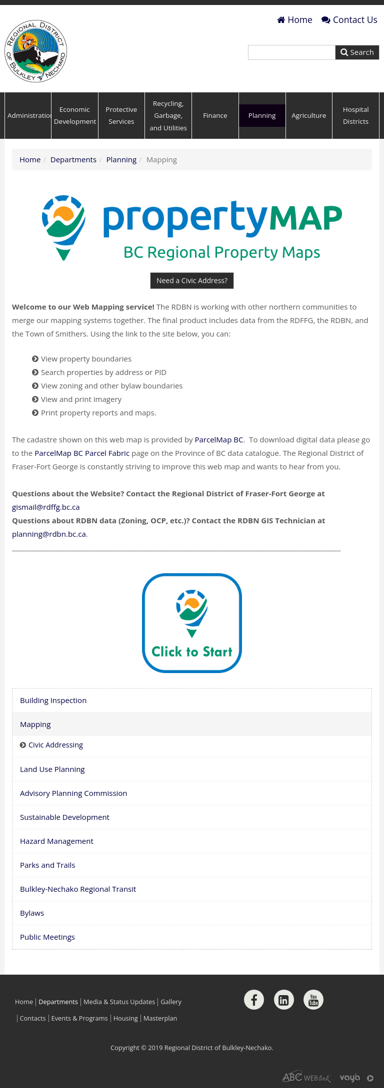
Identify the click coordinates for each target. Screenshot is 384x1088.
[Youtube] (313, 1000)
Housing (126, 1018)
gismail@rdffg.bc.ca (46, 507)
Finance (215, 115)
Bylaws (32, 913)
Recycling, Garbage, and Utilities (168, 115)
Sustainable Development (65, 817)
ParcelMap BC (218, 439)
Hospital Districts (356, 115)
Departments (73, 159)
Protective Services (121, 115)
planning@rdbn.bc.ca (49, 534)
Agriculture (309, 115)
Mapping (35, 724)
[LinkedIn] (284, 1000)
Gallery (171, 1002)
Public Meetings (47, 937)
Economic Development (75, 115)
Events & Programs (80, 1018)
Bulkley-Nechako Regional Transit (78, 889)
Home (294, 19)
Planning (262, 115)
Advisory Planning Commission (74, 793)
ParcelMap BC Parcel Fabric (83, 453)
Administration (29, 115)
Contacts (33, 1018)
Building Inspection (53, 700)
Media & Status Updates (119, 1002)
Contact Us (350, 19)
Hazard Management (57, 841)
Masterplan (161, 1018)
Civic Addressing (55, 744)
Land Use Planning (52, 769)
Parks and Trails (47, 865)
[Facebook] (254, 1000)
